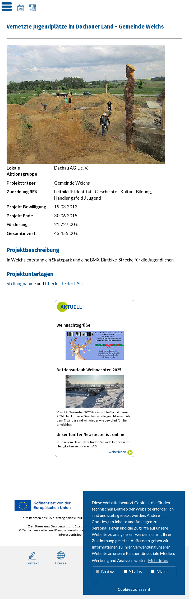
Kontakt (32, 557)
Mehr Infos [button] (158, 560)
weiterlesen (117, 452)
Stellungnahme (21, 283)
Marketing (163, 571)
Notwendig (108, 571)
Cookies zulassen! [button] (134, 589)
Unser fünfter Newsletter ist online (90, 434)
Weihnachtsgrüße (73, 325)
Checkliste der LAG (64, 283)
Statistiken (136, 571)
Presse (61, 557)
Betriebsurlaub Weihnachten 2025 (89, 370)
